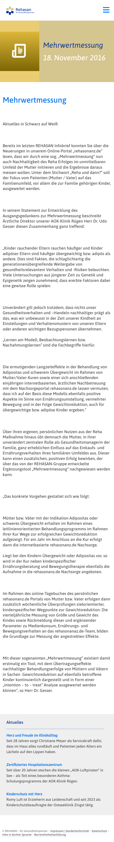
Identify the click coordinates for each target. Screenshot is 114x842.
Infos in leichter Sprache (16, 834)
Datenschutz (99, 831)
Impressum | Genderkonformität (69, 831)
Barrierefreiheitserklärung (50, 834)
